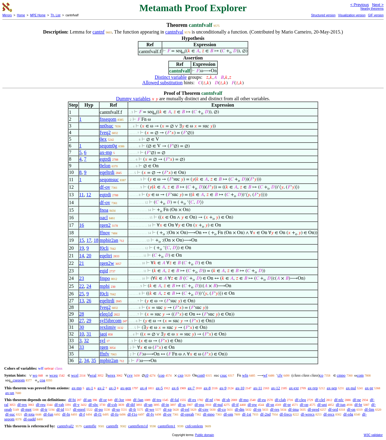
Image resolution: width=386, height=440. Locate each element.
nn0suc (106, 125)
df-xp (167, 409)
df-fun (48, 414)
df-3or (119, 399)
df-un (148, 404)
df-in (165, 404)
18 (96, 240)
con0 (201, 375)
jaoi (103, 333)
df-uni (322, 404)
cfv (280, 375)
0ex (103, 139)
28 (81, 313)
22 (81, 286)
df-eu (262, 399)
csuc (223, 375)
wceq (53, 375)
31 (89, 333)
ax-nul (351, 388)
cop (162, 375)
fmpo (105, 278)
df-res (274, 409)
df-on (351, 409)
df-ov (105, 187)
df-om (228, 414)
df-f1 (98, 414)
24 (89, 286)
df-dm (239, 409)
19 (81, 248)
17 (89, 240)
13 (81, 300)
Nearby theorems (372, 8)
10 (81, 333)
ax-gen (125, 388)
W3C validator (373, 435)
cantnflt (112, 426)
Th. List (56, 15)
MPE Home (38, 15)
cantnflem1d (138, 426)
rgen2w (107, 263)
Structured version (323, 15)
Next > (378, 4)
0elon (105, 165)
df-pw (252, 404)
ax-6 (175, 388)
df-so (116, 409)
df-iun (341, 404)
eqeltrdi (107, 172)
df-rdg (348, 414)
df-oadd (30, 419)
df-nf (209, 399)
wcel (75, 375)
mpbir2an (109, 240)
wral (93, 375)
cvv (130, 375)
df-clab (280, 399)
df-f (82, 414)
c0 (146, 375)
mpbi (105, 286)
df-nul (218, 404)
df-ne (357, 399)
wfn (245, 375)
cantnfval (174, 31)
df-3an (138, 399)
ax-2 (100, 388)
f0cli (104, 248)
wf (265, 375)
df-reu (41, 404)
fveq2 (105, 132)
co (321, 375)
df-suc (10, 414)
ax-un (9, 392)
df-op (304, 404)
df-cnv (203, 409)
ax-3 (112, 388)
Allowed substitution (162, 82)
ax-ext (294, 388)
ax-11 (257, 388)
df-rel (185, 409)
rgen (104, 347)
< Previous (359, 4)
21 (81, 263)
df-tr (43, 409)
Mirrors (7, 15)
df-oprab (187, 414)
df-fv (150, 414)
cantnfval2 (65, 426)
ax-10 (240, 388)
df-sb (226, 399)
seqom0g (108, 145)
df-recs (329, 414)
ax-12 (275, 388)
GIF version (376, 15)
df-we (149, 409)
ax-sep (332, 388)
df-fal (174, 399)
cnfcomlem (194, 426)
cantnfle (90, 426)
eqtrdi (105, 159)
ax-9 (223, 388)
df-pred (313, 409)
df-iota (29, 414)
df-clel (320, 399)
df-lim (369, 409)
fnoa (104, 210)
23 (81, 278)
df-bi (72, 399)
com (360, 375)
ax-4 (143, 388)
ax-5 (159, 388)
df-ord (333, 409)
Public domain (204, 435)
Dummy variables (133, 98)
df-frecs (286, 414)
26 (89, 300)
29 (89, 320)
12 (88, 194)
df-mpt (26, 409)
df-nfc (339, 399)
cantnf (99, 31)
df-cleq (300, 399)
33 (81, 347)
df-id (60, 409)
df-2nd (265, 414)
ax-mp (106, 152)
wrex (111, 375)
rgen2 (105, 225)
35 (93, 360)
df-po (98, 409)
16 (81, 225)
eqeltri (106, 255)
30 (81, 327)
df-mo (243, 399)
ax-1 (89, 388)
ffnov (105, 232)
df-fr (132, 409)
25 (81, 293)
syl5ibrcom (111, 320)
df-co (221, 409)
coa (42, 380)
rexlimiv (108, 327)
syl (103, 340)
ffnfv (104, 353)
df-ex (192, 399)
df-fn (66, 414)
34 (86, 360)
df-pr (287, 404)
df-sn (270, 404)
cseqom (19, 380)
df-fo (115, 414)
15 (81, 240)
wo (35, 375)
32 (86, 340)
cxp (180, 375)
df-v (76, 404)
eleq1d (106, 313)
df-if (235, 404)
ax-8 (207, 388)
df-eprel (79, 409)
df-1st (246, 414)
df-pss (199, 404)
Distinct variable (171, 77)
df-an (87, 399)
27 (81, 320)
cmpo (341, 375)
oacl (104, 217)
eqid (104, 270)
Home (21, 15)
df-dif (130, 404)
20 (89, 255)
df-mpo (208, 414)
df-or (103, 399)
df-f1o (133, 414)
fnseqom (108, 119)
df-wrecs (307, 414)
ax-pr (369, 388)
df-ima (293, 409)
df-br (358, 404)
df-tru (156, 399)
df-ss (181, 404)
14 (81, 255)
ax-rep (313, 388)
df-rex (22, 404)
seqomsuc (109, 179)
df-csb (112, 404)
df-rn (257, 409)
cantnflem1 (166, 426)
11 (81, 194)
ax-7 (191, 388)
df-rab (59, 404)
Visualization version (351, 15)
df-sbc (93, 404)
